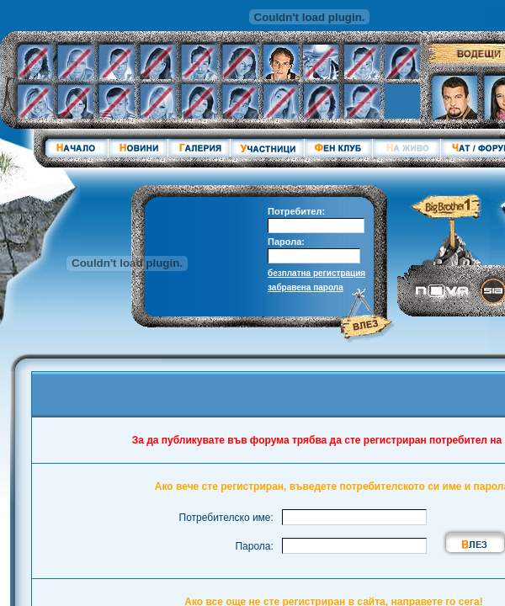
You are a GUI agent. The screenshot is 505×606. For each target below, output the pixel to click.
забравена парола (305, 287)
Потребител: (296, 211)
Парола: (286, 242)
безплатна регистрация (316, 273)
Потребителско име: (226, 518)
